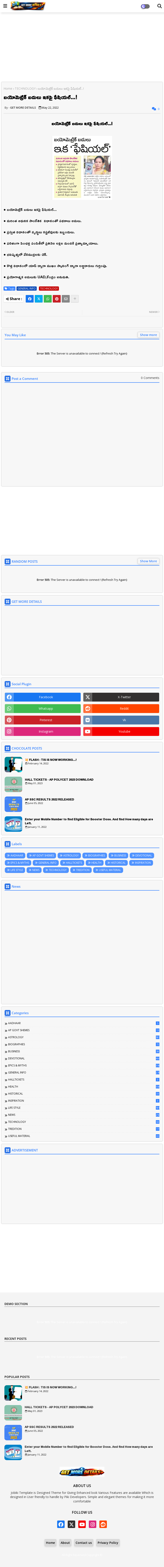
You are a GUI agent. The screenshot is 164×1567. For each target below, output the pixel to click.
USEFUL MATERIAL (110, 870)
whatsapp (46, 708)
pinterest (46, 720)
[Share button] (75, 299)
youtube (124, 731)
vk (124, 720)
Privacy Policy (108, 1543)
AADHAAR (17, 855)
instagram (46, 731)
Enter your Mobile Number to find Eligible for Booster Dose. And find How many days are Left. (89, 821)
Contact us (84, 1543)
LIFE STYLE (17, 870)
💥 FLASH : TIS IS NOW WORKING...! (51, 760)
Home (8, 88)
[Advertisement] (82, 47)
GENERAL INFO (27, 288)
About (65, 1543)
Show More (148, 561)
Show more (148, 335)
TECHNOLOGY (25, 88)
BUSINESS (120, 855)
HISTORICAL (118, 863)
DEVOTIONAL (143, 855)
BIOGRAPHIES (96, 855)
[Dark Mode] (159, 6)
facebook (46, 697)
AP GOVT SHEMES (43, 855)
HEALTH (96, 863)
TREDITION (82, 870)
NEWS (35, 870)
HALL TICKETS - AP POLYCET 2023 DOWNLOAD (59, 780)
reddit (124, 708)
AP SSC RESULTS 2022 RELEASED (49, 799)
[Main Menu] (5, 6)
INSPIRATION (143, 863)
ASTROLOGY (71, 855)
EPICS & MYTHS (20, 863)
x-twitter (124, 697)
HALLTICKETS (74, 863)
